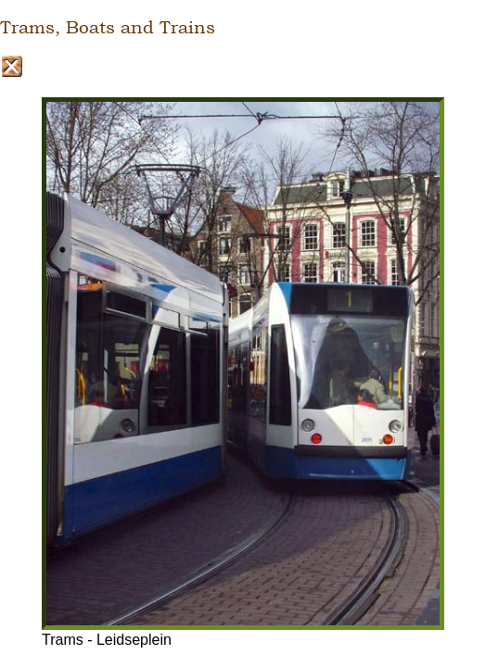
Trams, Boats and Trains (107, 28)
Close (11, 66)
